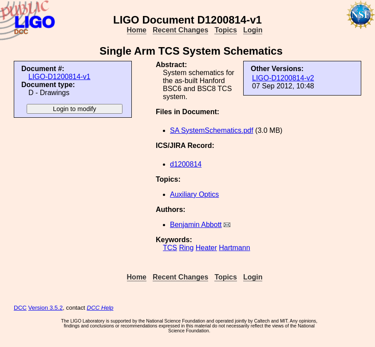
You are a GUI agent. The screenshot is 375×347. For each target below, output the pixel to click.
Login (253, 30)
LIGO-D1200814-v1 (59, 76)
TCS (170, 247)
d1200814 (185, 164)
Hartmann (234, 247)
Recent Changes (180, 30)
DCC (20, 307)
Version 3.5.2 (45, 307)
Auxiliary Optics (194, 194)
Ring (186, 247)
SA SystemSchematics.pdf (211, 130)
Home (136, 30)
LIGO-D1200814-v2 (283, 78)
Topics (225, 30)
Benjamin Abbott (196, 224)
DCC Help (100, 307)
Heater (206, 247)
